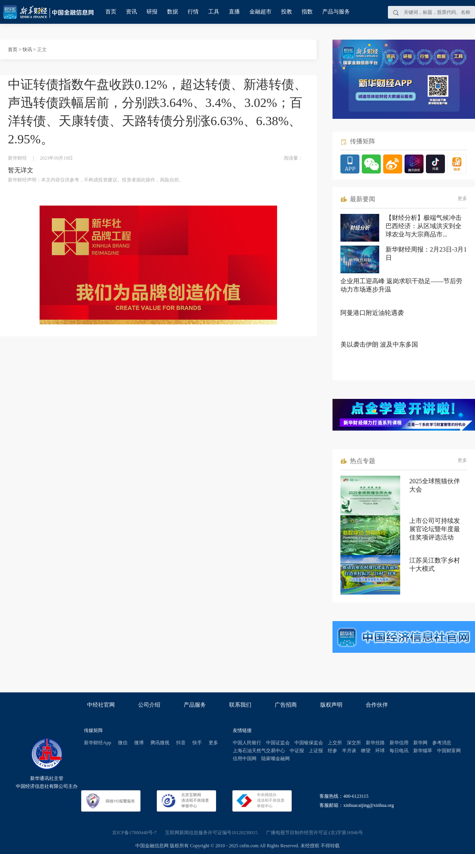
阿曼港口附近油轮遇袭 (372, 312)
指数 (307, 12)
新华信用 (399, 742)
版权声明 (331, 705)
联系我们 (240, 705)
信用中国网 (244, 758)
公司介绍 (149, 705)
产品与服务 (336, 12)
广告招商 (286, 705)
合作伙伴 (377, 705)
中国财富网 (449, 750)
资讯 (131, 12)
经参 (332, 750)
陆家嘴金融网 (275, 758)
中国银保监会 (308, 742)
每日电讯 (399, 750)
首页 (110, 12)
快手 (197, 742)
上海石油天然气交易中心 (259, 750)
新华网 (420, 742)
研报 (152, 12)
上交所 (335, 742)
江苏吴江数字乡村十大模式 (434, 564)
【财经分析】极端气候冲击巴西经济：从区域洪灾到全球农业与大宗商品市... (424, 226)
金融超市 (260, 12)
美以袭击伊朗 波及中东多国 (379, 344)
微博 (139, 742)
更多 (462, 198)
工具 (213, 12)
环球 (380, 750)
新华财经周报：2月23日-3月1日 (426, 253)
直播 (234, 12)
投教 (286, 12)
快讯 (27, 49)
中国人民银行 (247, 742)
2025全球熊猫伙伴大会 (434, 485)
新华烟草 (422, 750)
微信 (122, 742)
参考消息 (441, 742)
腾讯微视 (159, 742)
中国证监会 (278, 742)
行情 (193, 12)
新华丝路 (375, 742)
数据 (172, 12)
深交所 (354, 742)
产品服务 (195, 705)
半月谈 (349, 750)
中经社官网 (101, 705)
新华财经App (97, 742)
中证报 (297, 750)
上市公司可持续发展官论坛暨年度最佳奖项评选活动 (434, 529)
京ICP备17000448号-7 (134, 832)
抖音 (181, 742)
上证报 (316, 750)
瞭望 (365, 750)
